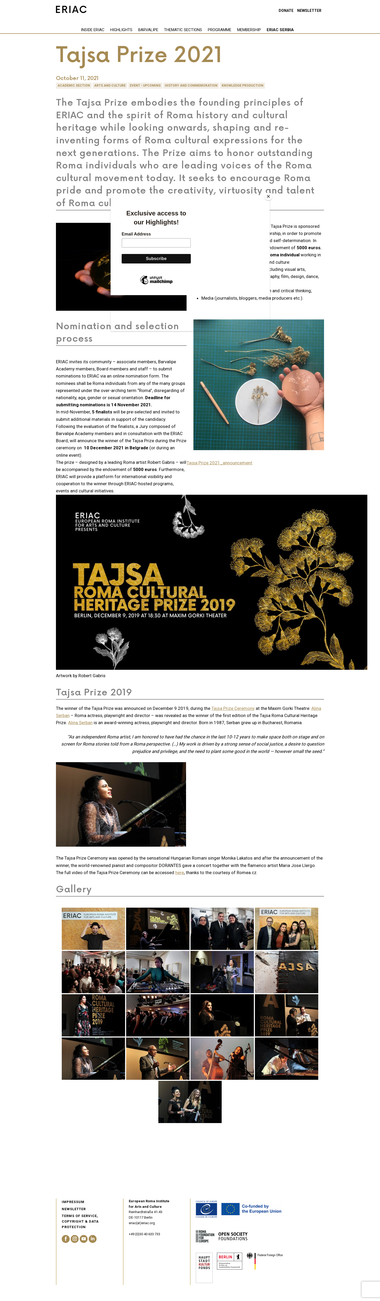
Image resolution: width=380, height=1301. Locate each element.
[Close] (268, 196)
